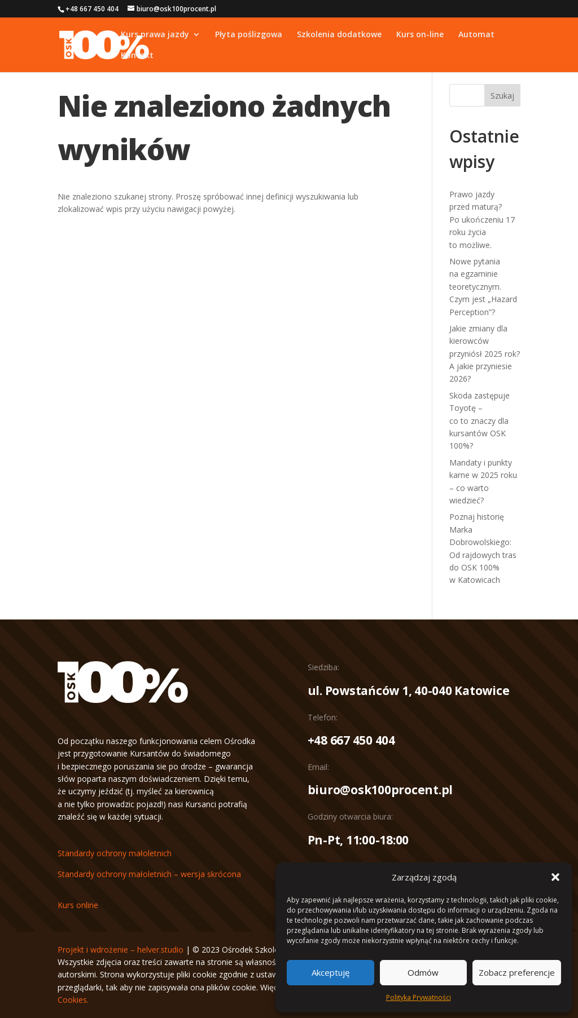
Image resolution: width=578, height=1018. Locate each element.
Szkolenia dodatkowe (339, 34)
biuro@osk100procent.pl (380, 790)
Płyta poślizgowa (248, 34)
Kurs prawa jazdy (155, 34)
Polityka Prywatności (418, 997)
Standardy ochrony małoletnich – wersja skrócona (149, 874)
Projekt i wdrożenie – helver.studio (120, 949)
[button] (555, 877)
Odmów (423, 972)
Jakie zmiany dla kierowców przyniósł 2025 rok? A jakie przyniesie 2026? (484, 353)
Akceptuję (330, 972)
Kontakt (137, 55)
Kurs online (78, 905)
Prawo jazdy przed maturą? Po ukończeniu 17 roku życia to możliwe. (482, 219)
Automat (476, 34)
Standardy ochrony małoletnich (115, 853)
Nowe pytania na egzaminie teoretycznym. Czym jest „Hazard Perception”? (483, 286)
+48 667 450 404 (351, 740)
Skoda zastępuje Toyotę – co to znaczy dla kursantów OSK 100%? (479, 421)
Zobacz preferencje (517, 972)
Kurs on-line (420, 34)
